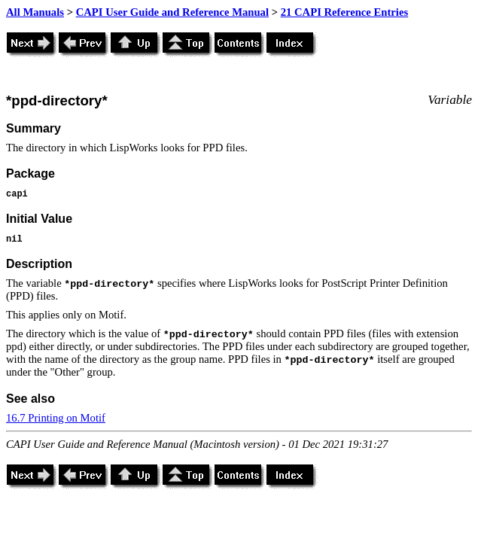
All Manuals (35, 12)
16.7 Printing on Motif (55, 418)
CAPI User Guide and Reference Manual (172, 12)
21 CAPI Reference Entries (344, 12)
